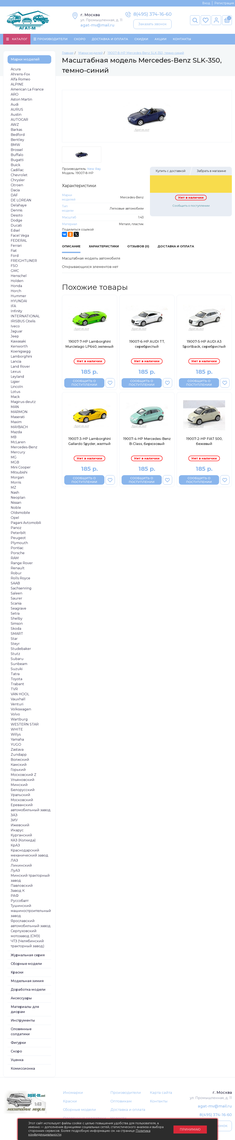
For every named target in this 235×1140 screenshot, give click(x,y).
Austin (16, 115)
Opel (15, 518)
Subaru (17, 659)
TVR (14, 689)
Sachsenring (21, 588)
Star (14, 639)
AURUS (17, 110)
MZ (13, 487)
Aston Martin (21, 99)
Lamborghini (21, 356)
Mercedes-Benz (24, 447)
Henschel (19, 276)
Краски (17, 972)
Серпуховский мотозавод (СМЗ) (25, 933)
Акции (161, 39)
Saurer (16, 598)
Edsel (15, 230)
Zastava (17, 750)
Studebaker (21, 649)
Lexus (16, 372)
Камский (19, 765)
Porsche (18, 553)
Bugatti (17, 160)
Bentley (17, 140)
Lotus (15, 392)
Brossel (17, 150)
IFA (13, 306)
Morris (16, 482)
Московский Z (23, 775)
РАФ (15, 896)
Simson (17, 624)
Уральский (20, 795)
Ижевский (20, 825)
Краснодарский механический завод (29, 852)
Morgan (17, 477)
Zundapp (19, 755)
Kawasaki (18, 341)
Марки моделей (25, 59)
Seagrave (18, 608)
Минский (19, 785)
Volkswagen (21, 709)
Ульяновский (22, 780)
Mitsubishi (19, 472)
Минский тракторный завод (30, 878)
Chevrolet (19, 175)
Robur (16, 573)
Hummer (18, 296)
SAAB (15, 583)
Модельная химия (27, 981)
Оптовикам (121, 1101)
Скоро (79, 39)
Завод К (18, 891)
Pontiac (17, 548)
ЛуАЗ (15, 870)
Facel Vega (20, 235)
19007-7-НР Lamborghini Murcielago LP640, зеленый (89, 344)
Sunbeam (19, 664)
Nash (15, 493)
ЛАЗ (14, 860)
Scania (16, 603)
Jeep (15, 336)
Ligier (15, 382)
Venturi (17, 704)
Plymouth (19, 543)
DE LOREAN (21, 200)
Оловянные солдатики (21, 1031)
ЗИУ (14, 820)
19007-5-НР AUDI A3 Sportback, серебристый (204, 344)
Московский (22, 800)
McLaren (18, 442)
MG (14, 457)
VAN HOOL (20, 694)
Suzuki (16, 669)
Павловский (22, 886)
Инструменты (23, 1020)
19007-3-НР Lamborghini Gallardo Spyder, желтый (89, 441)
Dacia (15, 190)
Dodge (16, 220)
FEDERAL (19, 241)
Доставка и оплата (127, 1109)
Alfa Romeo (20, 79)
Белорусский (23, 790)
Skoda (16, 629)
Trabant (17, 684)
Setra (15, 613)
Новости (118, 1118)
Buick (15, 165)
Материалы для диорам (25, 1009)
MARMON (19, 412)
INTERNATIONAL (25, 316)
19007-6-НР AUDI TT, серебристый (147, 344)
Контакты (182, 39)
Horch (16, 291)
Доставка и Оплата (110, 39)
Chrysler (18, 180)
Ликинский (21, 865)
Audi (14, 104)
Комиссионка (23, 1068)
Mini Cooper (21, 467)
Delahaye (19, 205)
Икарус (17, 830)
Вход (206, 3)
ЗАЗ (14, 815)
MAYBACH (19, 427)
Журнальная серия (28, 955)
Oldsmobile (20, 513)
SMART (17, 634)
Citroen (17, 185)
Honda (16, 286)
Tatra (15, 674)
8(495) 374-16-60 (152, 14)
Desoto (17, 215)
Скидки (141, 39)
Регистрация (224, 3)
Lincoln (17, 387)
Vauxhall (18, 699)
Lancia (16, 361)
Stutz (15, 654)
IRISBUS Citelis (23, 321)
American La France (27, 89)
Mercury (18, 452)
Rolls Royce (20, 578)
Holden (17, 281)
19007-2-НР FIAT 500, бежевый (204, 441)
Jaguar (16, 331)
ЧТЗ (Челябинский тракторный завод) (27, 943)
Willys (16, 734)
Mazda (16, 432)
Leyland (17, 377)
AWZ (15, 125)
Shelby (16, 619)
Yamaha (17, 739)
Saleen (16, 593)
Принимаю (190, 1129)
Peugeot (18, 538)
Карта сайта (161, 1092)
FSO (14, 266)
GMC (15, 271)
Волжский (20, 760)
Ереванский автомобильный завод (31, 807)
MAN (15, 407)
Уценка (17, 1060)
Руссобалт (20, 901)
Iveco (15, 326)
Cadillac (17, 170)
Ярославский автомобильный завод (31, 923)
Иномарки (73, 1092)
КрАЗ (15, 845)
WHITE (17, 729)
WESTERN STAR (25, 724)
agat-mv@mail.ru (97, 25)
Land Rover (20, 367)
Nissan (16, 503)
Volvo (15, 714)
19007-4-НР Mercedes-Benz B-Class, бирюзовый (147, 441)
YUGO (16, 744)
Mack (15, 397)
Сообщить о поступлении (191, 205)
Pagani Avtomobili (26, 523)
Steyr (15, 644)
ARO (14, 94)
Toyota (16, 679)
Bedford (18, 135)
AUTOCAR (19, 120)
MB (13, 437)
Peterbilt (18, 533)
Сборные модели (26, 964)
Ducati (16, 225)
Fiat (14, 251)
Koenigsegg (21, 351)
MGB (15, 462)
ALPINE (17, 84)
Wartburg (19, 719)
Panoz (16, 528)
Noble (16, 508)
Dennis (16, 210)
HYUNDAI (19, 301)
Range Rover (22, 563)
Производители (125, 1092)
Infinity (16, 311)
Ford (15, 256)
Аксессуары (21, 998)
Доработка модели (28, 990)
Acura (16, 69)
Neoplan (18, 498)
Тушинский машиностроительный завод (31, 911)
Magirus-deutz (23, 402)
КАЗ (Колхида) (23, 840)
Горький (18, 770)
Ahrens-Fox (20, 74)
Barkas (16, 130)
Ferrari (16, 246)
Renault (18, 568)
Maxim (16, 422)
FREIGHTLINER (24, 261)
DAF (14, 195)
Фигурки (18, 1043)
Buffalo (17, 155)
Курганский (21, 835)
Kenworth (19, 346)
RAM (15, 558)
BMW (15, 145)
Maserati (18, 417)
